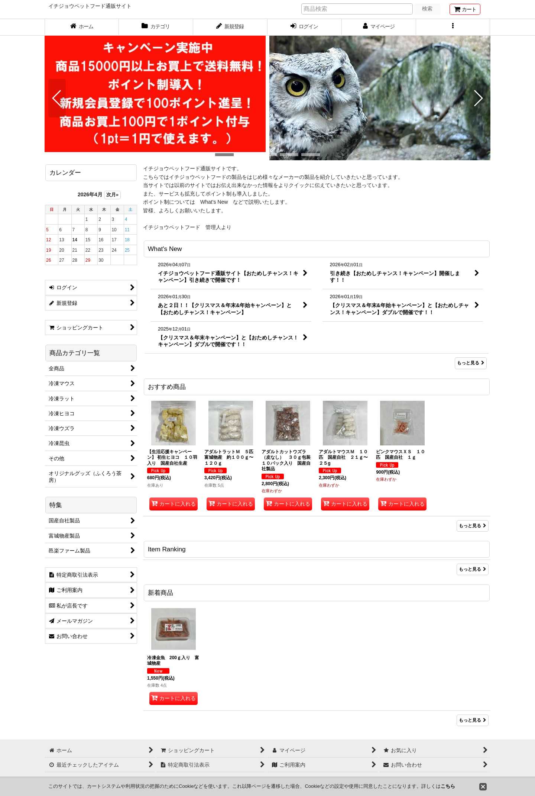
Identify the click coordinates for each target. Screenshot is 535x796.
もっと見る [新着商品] (472, 720)
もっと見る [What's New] (470, 362)
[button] (453, 27)
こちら (448, 786)
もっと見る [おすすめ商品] (472, 525)
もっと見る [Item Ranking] (472, 569)
